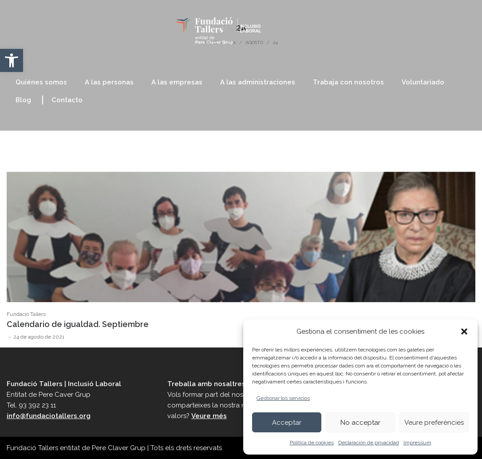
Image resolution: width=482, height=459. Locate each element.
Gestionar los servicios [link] (283, 398)
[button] (464, 331)
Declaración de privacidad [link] (368, 442)
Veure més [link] (209, 416)
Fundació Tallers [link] (26, 314)
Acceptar (286, 423)
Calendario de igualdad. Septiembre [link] (78, 324)
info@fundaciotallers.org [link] (49, 416)
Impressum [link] (417, 442)
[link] (11, 60)
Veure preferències (434, 423)
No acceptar (360, 423)
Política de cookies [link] (312, 442)
